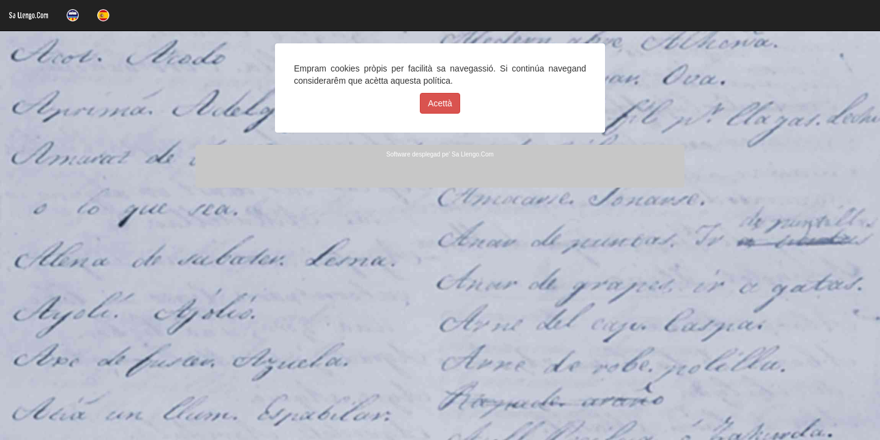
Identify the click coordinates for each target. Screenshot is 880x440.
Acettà (440, 103)
